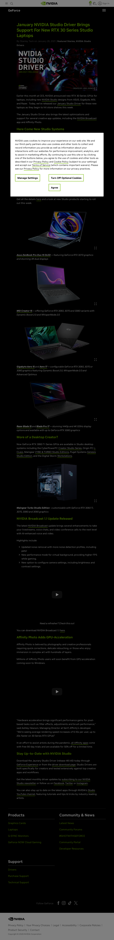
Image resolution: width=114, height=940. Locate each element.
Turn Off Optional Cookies (66, 177)
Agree (54, 187)
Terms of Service (41, 165)
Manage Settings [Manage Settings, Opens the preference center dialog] (27, 177)
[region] (57, 165)
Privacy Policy (41, 161)
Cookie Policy (61, 161)
